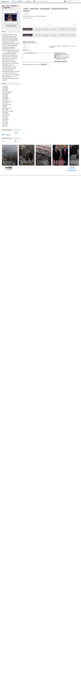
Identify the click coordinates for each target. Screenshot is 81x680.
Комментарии (14, 5)
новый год (11, 64)
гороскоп (4, 123)
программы (6, 71)
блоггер (13, 48)
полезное (4, 69)
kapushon (6, 39)
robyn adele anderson (12, 42)
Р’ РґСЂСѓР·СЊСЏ (11, 25)
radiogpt (12, 41)
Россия (3, 97)
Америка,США (5, 104)
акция (9, 45)
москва (9, 61)
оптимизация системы (9, 68)
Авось (36, 1)
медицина (12, 60)
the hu (13, 44)
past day (9, 41)
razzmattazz (5, 42)
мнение (4, 61)
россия (11, 73)
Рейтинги (29, 1)
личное (7, 60)
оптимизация (13, 66)
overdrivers (6, 41)
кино (3, 58)
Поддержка (64, 1)
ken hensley (10, 39)
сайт (16, 73)
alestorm (15, 34)
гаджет (3, 120)
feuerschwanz (5, 38)
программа (10, 69)
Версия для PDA (72, 168)
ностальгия (6, 66)
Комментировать (27, 29)
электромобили (14, 76)
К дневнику (45, 29)
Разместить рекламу (72, 170)
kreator (14, 39)
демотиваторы (12, 52)
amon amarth (5, 35)
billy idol (6, 36)
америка (14, 45)
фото (4, 76)
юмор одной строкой (6, 111)
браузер (4, 50)
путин (3, 73)
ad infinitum (10, 34)
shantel (17, 42)
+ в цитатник (26, 13)
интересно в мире (6, 91)
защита (11, 53)
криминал (14, 58)
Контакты (72, 169)
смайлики (36, 53)
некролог (8, 63)
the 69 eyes (4, 44)
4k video (4, 34)
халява (8, 76)
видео (9, 50)
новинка (5, 65)
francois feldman (11, 38)
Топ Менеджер (2, 7)
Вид (67, 1)
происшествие (15, 71)
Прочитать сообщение (28, 17)
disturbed (10, 36)
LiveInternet (5, 1)
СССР (3, 105)
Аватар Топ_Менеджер (11, 17)
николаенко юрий (15, 63)
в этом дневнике (7, 134)
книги (10, 58)
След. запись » (53, 29)
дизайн (7, 53)
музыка (13, 61)
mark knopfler (11, 40)
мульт (3, 63)
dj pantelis (14, 36)
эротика (4, 78)
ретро (7, 73)
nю (2, 41)
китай (6, 58)
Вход (22, 1)
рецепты (4, 126)
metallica (16, 40)
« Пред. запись (38, 29)
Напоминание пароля (27, 50)
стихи (10, 74)
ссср (6, 74)
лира (3, 60)
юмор (9, 78)
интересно (5, 55)
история (15, 56)
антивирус (5, 47)
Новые (73, 29)
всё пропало (16, 50)
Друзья (7, 5)
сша (13, 74)
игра (15, 53)
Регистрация (16, 1)
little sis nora (6, 40)
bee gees (10, 35)
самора (3, 74)
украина (17, 74)
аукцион (4, 124)
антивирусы (12, 47)
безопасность (6, 48)
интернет (9, 56)
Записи (3, 5)
